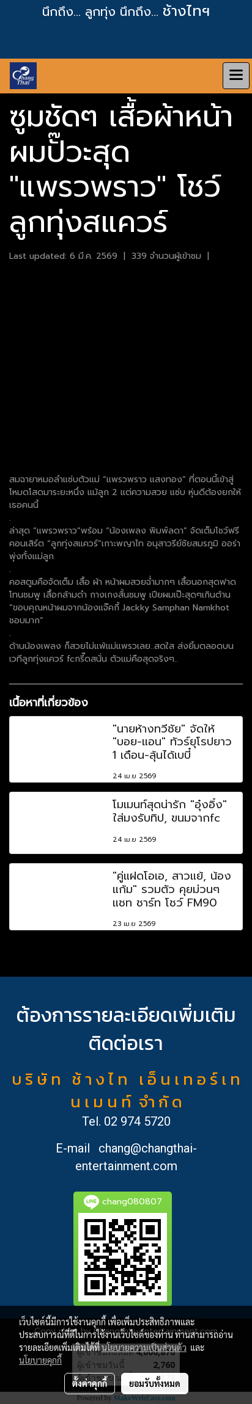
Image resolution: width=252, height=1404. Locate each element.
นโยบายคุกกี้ (40, 1360)
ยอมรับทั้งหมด (154, 1383)
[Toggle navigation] (236, 75)
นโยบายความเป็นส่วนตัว (144, 1347)
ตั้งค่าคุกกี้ (89, 1383)
